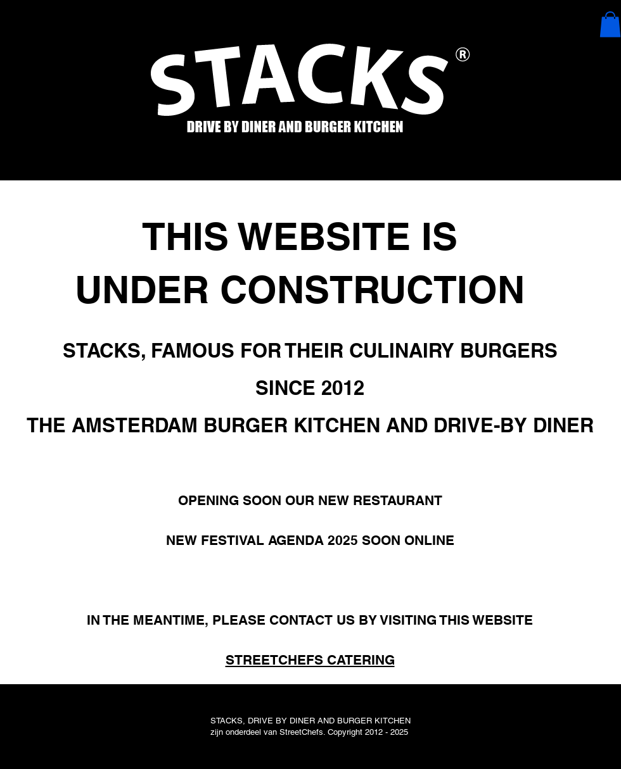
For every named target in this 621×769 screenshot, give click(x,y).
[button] (610, 24)
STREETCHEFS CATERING (310, 660)
